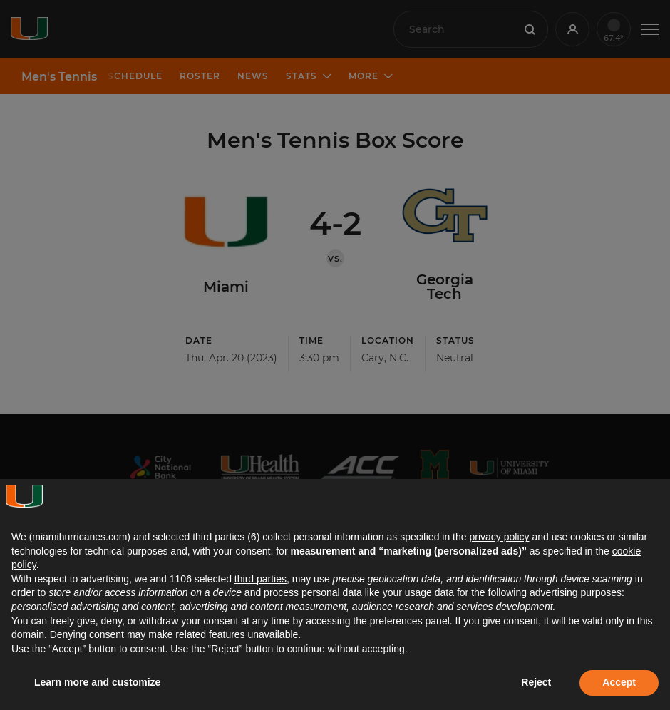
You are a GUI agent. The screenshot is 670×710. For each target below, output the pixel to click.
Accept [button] (619, 682)
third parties (260, 579)
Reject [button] (536, 682)
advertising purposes (576, 592)
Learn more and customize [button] (97, 682)
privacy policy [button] (499, 536)
